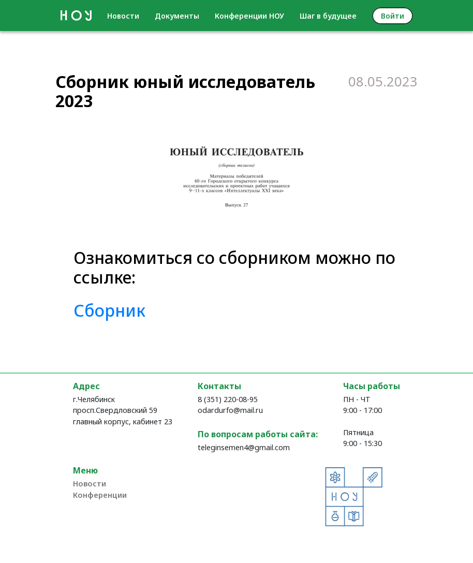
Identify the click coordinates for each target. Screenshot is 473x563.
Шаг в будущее (328, 16)
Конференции (100, 495)
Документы (177, 16)
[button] (159, 180)
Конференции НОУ (249, 16)
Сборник (109, 310)
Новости (123, 16)
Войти (392, 16)
